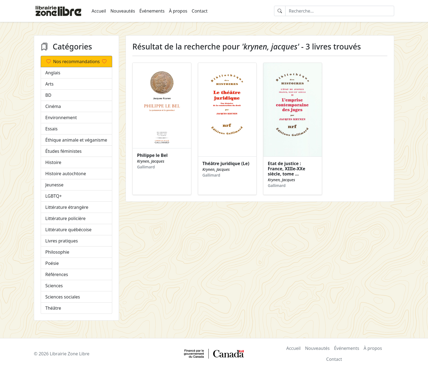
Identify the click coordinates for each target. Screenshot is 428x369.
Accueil (99, 11)
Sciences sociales (62, 297)
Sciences (54, 286)
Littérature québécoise (68, 230)
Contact (199, 11)
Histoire (53, 162)
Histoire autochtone (65, 174)
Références (56, 274)
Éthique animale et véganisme (76, 140)
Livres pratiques (61, 241)
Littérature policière (65, 218)
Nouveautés (122, 11)
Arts (49, 84)
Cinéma (53, 106)
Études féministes (63, 151)
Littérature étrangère (66, 207)
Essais (51, 129)
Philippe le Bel (152, 155)
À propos (178, 11)
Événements (152, 11)
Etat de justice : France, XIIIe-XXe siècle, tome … (286, 168)
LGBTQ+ (53, 196)
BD (48, 95)
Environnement (61, 118)
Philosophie (57, 252)
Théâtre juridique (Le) (226, 163)
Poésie (52, 263)
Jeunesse (54, 185)
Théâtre (53, 308)
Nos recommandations (76, 61)
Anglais (52, 73)
